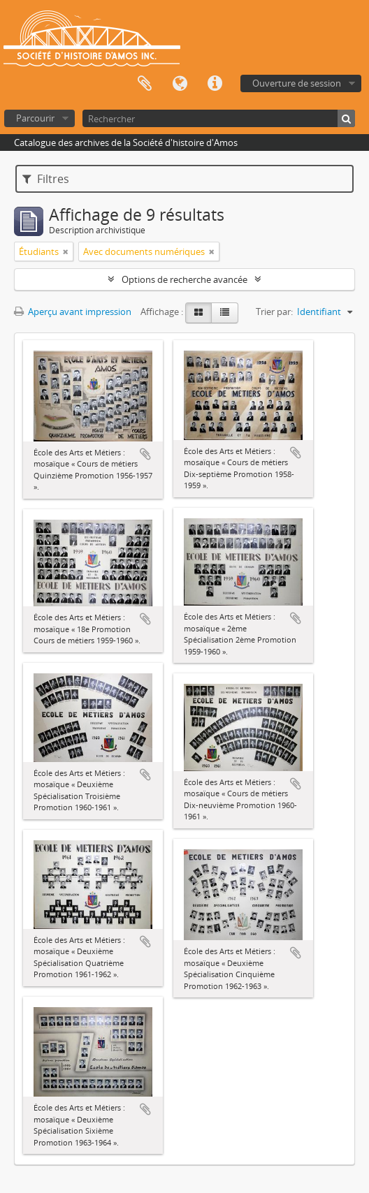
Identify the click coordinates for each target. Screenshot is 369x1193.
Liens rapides (214, 83)
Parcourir (35, 118)
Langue (179, 83)
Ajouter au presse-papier (145, 454)
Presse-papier (144, 83)
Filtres (45, 178)
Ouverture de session (296, 83)
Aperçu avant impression (72, 311)
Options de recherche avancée (184, 279)
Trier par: (274, 311)
